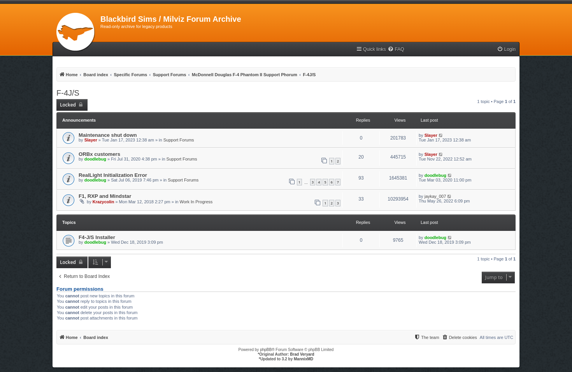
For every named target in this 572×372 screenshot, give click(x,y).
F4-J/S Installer (97, 237)
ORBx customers (99, 154)
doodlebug (95, 159)
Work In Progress (196, 201)
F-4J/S (67, 93)
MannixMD (303, 359)
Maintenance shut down (108, 135)
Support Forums (178, 140)
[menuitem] (396, 49)
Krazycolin (103, 201)
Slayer (90, 140)
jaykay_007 (435, 196)
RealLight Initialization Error (113, 175)
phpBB (266, 350)
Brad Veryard (302, 354)
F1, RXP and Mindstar (105, 196)
